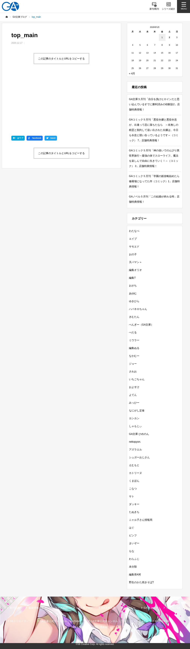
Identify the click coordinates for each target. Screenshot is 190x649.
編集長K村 (135, 574)
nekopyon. (135, 441)
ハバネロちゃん (138, 308)
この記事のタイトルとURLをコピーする (61, 58)
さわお (133, 371)
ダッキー (134, 504)
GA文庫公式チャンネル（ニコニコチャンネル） (118, 621)
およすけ (134, 387)
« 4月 (132, 73)
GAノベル (129, 607)
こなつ (133, 488)
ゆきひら (134, 301)
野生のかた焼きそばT (141, 582)
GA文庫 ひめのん (139, 433)
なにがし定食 (137, 410)
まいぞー (134, 543)
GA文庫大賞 (108, 607)
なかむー (134, 355)
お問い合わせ (100, 627)
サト (131, 496)
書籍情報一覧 (36, 607)
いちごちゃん (137, 379)
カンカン (134, 418)
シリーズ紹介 (60, 607)
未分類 (133, 566)
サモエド (134, 246)
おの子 (133, 254)
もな (131, 551)
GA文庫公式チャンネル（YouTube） (61, 621)
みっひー (134, 402)
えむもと (134, 465)
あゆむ (133, 293)
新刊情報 (15, 607)
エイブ (133, 238)
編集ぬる (134, 348)
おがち (133, 285)
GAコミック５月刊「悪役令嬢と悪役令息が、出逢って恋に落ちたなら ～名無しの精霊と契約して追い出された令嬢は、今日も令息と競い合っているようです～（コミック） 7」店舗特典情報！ (153, 130)
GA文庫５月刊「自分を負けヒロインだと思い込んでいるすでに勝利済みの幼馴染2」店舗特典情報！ (154, 104)
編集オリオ (135, 269)
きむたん (134, 316)
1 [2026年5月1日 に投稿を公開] (162, 37)
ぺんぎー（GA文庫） (141, 324)
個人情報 (79, 627)
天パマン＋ (135, 262)
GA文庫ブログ (84, 607)
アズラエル (135, 449)
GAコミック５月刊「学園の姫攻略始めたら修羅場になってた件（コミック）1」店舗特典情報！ (154, 181)
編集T (132, 277)
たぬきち (134, 511)
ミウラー (134, 340)
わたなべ (134, 230)
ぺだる (133, 332)
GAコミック (151, 607)
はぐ (131, 527)
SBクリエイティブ (21, 621)
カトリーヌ (135, 472)
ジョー (133, 363)
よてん (133, 394)
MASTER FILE (163, 621)
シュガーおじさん (139, 457)
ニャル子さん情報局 (140, 519)
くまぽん (134, 480)
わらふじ (134, 558)
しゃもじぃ (135, 426)
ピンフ (133, 535)
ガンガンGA (173, 607)
